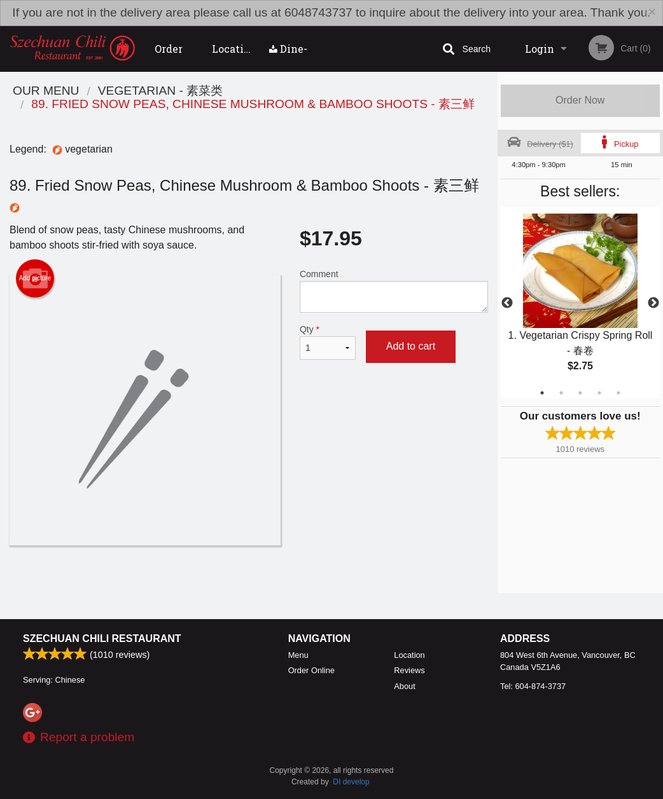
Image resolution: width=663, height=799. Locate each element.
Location (234, 48)
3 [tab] (580, 392)
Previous (507, 303)
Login (539, 48)
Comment (394, 291)
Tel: (533, 686)
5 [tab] (618, 392)
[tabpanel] (580, 303)
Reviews (409, 670)
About (404, 686)
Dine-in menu (288, 57)
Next (653, 303)
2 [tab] (561, 392)
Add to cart (410, 346)
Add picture (35, 278)
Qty (328, 342)
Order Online (172, 57)
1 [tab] (542, 392)
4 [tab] (599, 392)
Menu (298, 655)
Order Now (579, 100)
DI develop (351, 781)
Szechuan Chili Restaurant (102, 638)
